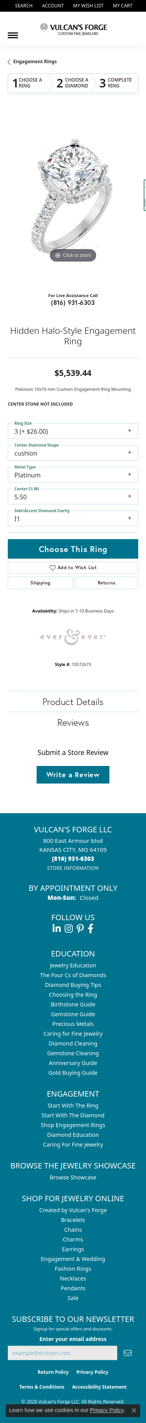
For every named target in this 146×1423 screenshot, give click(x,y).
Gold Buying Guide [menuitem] (72, 1072)
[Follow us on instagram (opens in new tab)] (69, 928)
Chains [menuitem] (73, 1229)
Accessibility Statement (99, 1387)
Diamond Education (73, 1134)
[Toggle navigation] (13, 32)
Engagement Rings (35, 61)
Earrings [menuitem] (73, 1249)
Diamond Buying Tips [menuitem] (73, 984)
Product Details (73, 701)
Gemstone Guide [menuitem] (73, 1014)
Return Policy (53, 1372)
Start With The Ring (72, 1105)
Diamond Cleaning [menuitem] (73, 1043)
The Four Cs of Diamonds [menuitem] (73, 975)
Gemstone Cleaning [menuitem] (73, 1053)
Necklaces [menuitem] (73, 1278)
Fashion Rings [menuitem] (73, 1268)
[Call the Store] (73, 858)
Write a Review (73, 774)
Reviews (73, 722)
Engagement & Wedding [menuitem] (73, 1259)
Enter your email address (73, 1339)
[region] (73, 199)
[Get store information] (73, 868)
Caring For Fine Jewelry (73, 1144)
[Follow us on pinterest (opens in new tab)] (80, 928)
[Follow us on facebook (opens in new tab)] (90, 928)
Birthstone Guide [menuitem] (73, 1004)
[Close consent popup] (134, 1410)
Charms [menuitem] (73, 1239)
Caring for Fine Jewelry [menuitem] (73, 1033)
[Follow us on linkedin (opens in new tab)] (57, 928)
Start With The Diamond (73, 1115)
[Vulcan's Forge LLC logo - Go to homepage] (73, 29)
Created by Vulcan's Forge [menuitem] (73, 1210)
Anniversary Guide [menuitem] (73, 1063)
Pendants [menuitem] (73, 1288)
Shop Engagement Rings (73, 1125)
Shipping (40, 583)
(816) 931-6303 (73, 302)
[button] (23, 6)
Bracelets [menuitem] (73, 1220)
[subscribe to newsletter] (127, 1353)
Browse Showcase (72, 1177)
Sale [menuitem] (73, 1298)
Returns (107, 583)
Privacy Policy (92, 1372)
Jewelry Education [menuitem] (73, 965)
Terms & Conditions (41, 1387)
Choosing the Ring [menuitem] (73, 994)
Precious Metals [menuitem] (72, 1024)
